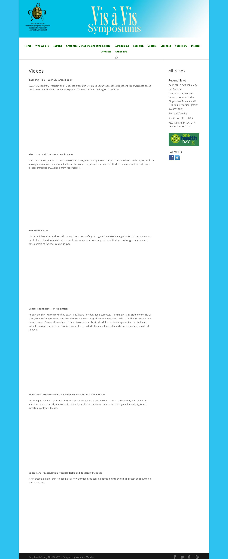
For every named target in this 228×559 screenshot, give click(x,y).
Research (138, 45)
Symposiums (122, 45)
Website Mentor (85, 557)
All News (177, 70)
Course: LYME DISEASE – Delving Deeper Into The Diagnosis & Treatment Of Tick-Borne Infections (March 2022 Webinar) (183, 101)
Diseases (166, 45)
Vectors (152, 45)
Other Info (121, 51)
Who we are (42, 45)
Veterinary (181, 45)
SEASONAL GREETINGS (181, 117)
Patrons (57, 45)
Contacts (106, 51)
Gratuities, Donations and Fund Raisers (88, 45)
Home (28, 45)
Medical (195, 45)
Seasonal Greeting (178, 113)
